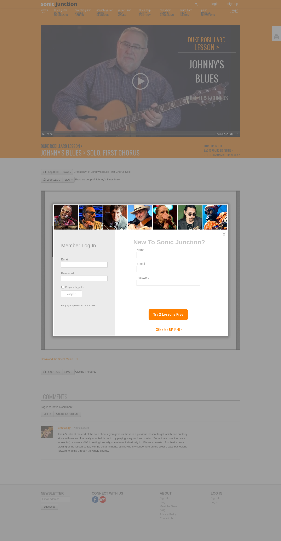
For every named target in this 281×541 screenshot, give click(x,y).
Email (64, 259)
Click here (90, 305)
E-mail (141, 263)
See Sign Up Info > (169, 329)
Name (140, 250)
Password (67, 273)
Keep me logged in (72, 287)
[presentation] (168, 296)
